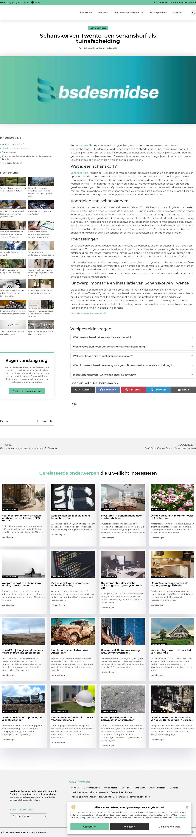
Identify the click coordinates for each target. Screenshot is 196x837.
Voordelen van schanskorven (16, 148)
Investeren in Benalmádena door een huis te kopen (121, 517)
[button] (186, 807)
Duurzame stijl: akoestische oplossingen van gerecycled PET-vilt (121, 585)
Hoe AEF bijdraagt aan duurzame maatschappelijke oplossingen (22, 651)
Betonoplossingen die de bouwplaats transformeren (117, 718)
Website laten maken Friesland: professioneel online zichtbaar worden (39, 234)
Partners (103, 12)
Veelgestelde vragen (12, 163)
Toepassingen (9, 152)
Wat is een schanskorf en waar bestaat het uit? (133, 337)
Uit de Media (85, 12)
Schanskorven (79, 172)
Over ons (126, 787)
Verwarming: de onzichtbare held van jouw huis (172, 651)
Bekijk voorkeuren (169, 827)
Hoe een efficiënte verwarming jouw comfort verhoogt (120, 651)
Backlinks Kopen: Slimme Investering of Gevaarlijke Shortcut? (103, 792)
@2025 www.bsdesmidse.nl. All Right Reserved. (24, 832)
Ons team (140, 787)
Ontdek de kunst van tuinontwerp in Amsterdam (172, 517)
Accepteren (89, 827)
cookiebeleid (179, 817)
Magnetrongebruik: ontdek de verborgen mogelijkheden (169, 584)
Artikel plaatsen (158, 12)
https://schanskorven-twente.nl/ (88, 313)
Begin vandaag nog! (27, 360)
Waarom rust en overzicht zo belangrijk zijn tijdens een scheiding (40, 272)
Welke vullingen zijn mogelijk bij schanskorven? (133, 356)
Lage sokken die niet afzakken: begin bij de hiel (70, 517)
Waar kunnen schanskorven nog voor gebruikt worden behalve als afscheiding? (133, 365)
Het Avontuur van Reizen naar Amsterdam (70, 651)
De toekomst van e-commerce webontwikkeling (70, 584)
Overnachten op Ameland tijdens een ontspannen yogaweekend (12, 214)
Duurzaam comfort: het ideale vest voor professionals (73, 718)
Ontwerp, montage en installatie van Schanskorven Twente (27, 157)
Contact (177, 12)
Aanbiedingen (98, 28)
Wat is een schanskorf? (13, 144)
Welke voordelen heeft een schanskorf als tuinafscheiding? (133, 347)
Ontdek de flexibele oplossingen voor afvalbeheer (22, 718)
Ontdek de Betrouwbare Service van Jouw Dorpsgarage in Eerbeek (172, 718)
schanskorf (83, 145)
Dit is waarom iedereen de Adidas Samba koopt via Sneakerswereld (12, 293)
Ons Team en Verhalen (128, 12)
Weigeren (129, 827)
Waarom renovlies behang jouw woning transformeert (21, 584)
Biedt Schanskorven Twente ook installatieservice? (133, 375)
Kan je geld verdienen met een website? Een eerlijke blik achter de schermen (111, 797)
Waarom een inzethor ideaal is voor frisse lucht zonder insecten (40, 313)
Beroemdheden (92, 787)
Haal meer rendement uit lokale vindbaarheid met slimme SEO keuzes (11, 234)
